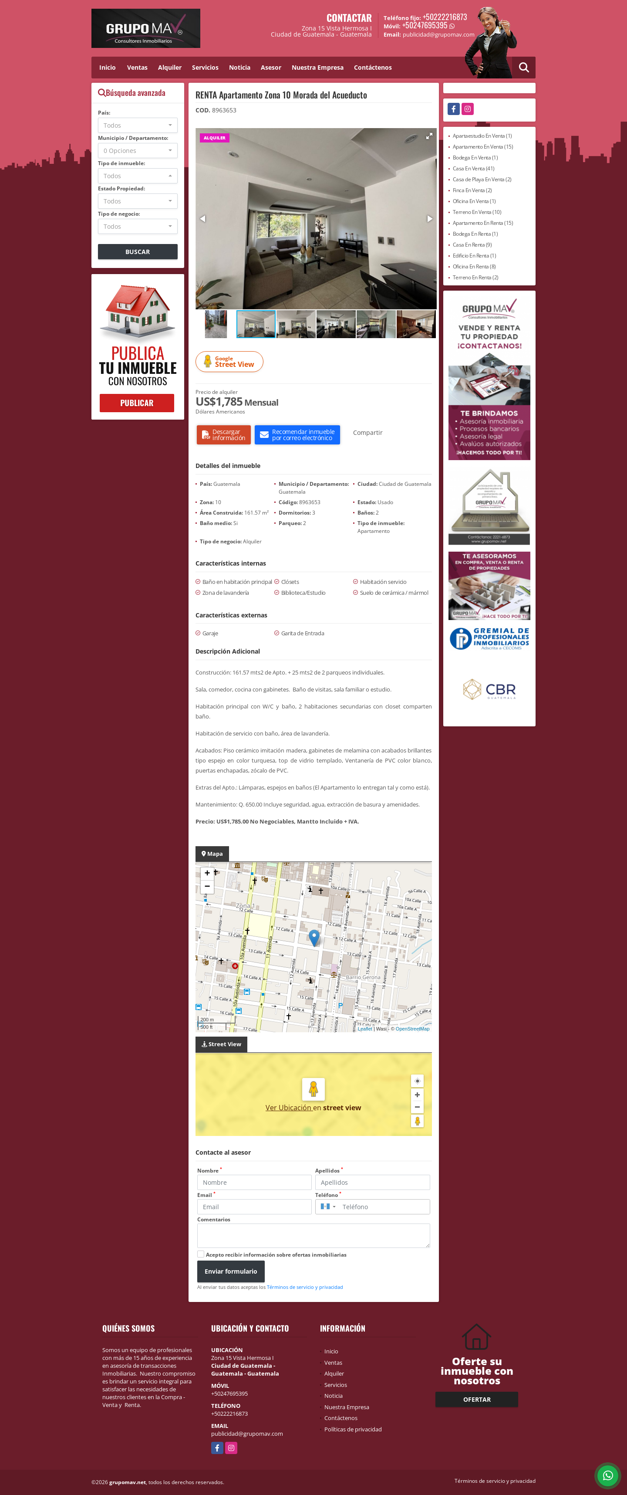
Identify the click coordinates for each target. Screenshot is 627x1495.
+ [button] (207, 874)
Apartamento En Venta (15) (483, 146)
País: (104, 112)
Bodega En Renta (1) (475, 233)
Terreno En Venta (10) (477, 212)
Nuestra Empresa (318, 67)
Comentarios (213, 1219)
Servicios (205, 67)
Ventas (137, 67)
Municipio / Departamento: (133, 138)
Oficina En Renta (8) (474, 266)
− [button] (207, 887)
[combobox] (138, 125)
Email (206, 1195)
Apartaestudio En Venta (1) (482, 135)
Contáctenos (373, 67)
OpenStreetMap (413, 1028)
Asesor (271, 67)
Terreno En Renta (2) (476, 277)
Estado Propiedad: (121, 188)
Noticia (239, 67)
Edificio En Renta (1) (474, 255)
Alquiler (170, 67)
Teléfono (328, 1195)
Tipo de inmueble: (121, 163)
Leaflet (365, 1028)
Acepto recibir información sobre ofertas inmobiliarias (276, 1254)
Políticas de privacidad (353, 1429)
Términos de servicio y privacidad (305, 1287)
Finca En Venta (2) (472, 190)
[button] (429, 136)
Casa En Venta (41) (474, 168)
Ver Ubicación (289, 1107)
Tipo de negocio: (119, 213)
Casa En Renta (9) (472, 244)
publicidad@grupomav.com (247, 1433)
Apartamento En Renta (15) (483, 223)
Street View (231, 362)
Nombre (209, 1170)
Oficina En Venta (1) (474, 201)
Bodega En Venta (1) (475, 157)
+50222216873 (445, 16)
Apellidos (329, 1170)
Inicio (107, 67)
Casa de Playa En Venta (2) (482, 179)
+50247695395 (425, 25)
